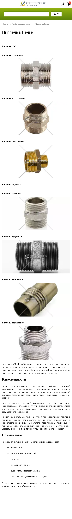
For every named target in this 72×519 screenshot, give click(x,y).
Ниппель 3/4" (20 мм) (13, 98)
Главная (6, 24)
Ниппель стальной (11, 193)
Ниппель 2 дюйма (11, 184)
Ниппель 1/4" (9, 46)
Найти (56, 13)
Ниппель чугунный (12, 236)
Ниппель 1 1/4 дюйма (13, 141)
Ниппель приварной (12, 279)
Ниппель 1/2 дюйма (12, 55)
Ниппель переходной (13, 322)
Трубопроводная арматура (22, 24)
